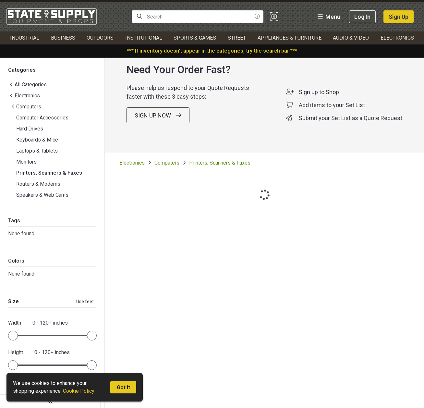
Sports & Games (195, 38)
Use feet (81, 303)
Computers (162, 175)
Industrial (24, 38)
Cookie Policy (78, 391)
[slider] (13, 337)
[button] (274, 16)
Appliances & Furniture (289, 38)
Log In (362, 16)
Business (63, 38)
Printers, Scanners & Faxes (215, 175)
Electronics (397, 38)
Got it (123, 387)
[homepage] (53, 16)
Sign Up (398, 16)
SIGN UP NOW (156, 127)
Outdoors (100, 38)
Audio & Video (351, 38)
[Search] (139, 16)
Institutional (143, 38)
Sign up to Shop (317, 104)
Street (237, 38)
